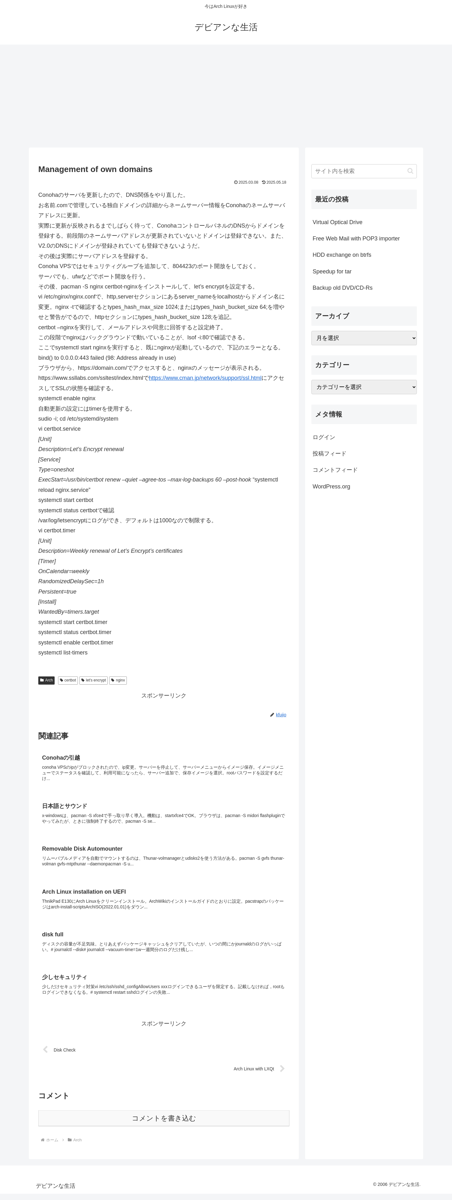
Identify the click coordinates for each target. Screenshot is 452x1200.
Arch (46, 680)
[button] (410, 171)
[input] (364, 171)
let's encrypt (93, 680)
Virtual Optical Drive (338, 222)
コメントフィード (335, 470)
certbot (68, 680)
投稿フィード (330, 453)
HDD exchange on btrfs (342, 255)
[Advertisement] (226, 96)
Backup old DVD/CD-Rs (343, 288)
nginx (118, 680)
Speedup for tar (332, 271)
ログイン (324, 437)
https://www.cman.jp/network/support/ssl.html (205, 378)
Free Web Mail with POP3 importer (356, 238)
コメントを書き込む (164, 1124)
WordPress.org (331, 486)
